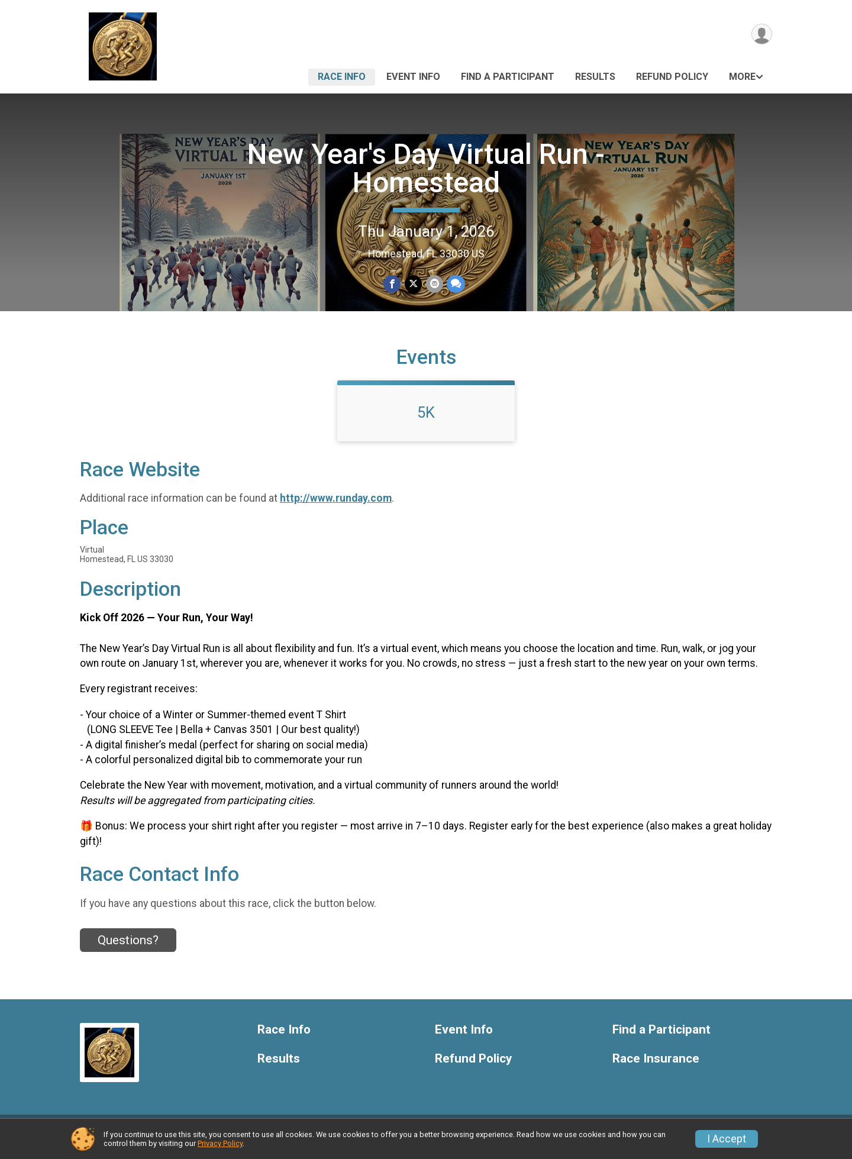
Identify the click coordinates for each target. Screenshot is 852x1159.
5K (426, 419)
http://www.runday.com (336, 506)
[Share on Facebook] (392, 284)
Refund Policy (672, 76)
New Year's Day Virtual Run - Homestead (426, 168)
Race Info (342, 76)
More (742, 76)
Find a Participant (507, 76)
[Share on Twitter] (413, 284)
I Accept (726, 1139)
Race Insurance (655, 1066)
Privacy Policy (220, 1143)
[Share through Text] (455, 284)
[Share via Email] (434, 284)
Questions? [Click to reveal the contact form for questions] (128, 947)
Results (595, 76)
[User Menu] (761, 35)
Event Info (413, 76)
